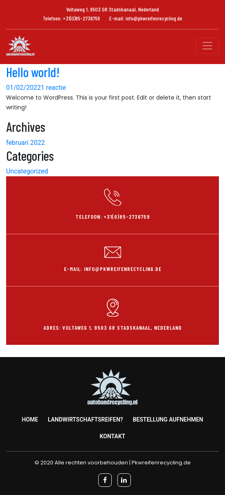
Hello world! (33, 72)
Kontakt (113, 436)
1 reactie (53, 87)
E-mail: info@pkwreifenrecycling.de (145, 18)
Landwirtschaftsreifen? (85, 419)
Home (30, 419)
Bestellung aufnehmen (168, 419)
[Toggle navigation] (207, 46)
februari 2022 (25, 143)
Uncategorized (27, 171)
